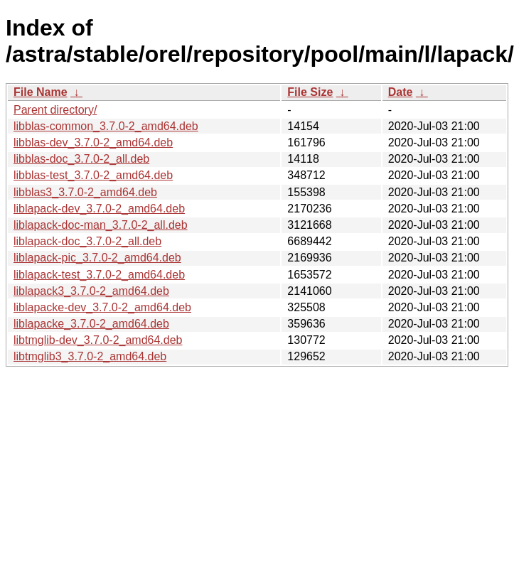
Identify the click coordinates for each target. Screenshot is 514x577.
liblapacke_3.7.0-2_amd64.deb (91, 324)
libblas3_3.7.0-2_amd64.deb (85, 192)
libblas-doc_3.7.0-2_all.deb (81, 159)
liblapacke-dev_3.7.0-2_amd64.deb (102, 307)
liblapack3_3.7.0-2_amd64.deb (91, 291)
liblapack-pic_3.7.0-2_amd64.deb (97, 258)
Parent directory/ (55, 110)
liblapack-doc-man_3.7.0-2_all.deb (101, 225)
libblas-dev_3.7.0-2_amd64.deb (93, 142)
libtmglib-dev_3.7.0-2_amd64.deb (98, 340)
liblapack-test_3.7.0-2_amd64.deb (99, 275)
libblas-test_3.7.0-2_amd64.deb (93, 175)
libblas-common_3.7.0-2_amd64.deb (106, 126)
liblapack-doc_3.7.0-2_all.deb (87, 241)
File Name (41, 92)
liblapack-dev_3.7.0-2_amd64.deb (99, 209)
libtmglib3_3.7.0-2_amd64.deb (90, 356)
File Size (310, 92)
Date (400, 92)
